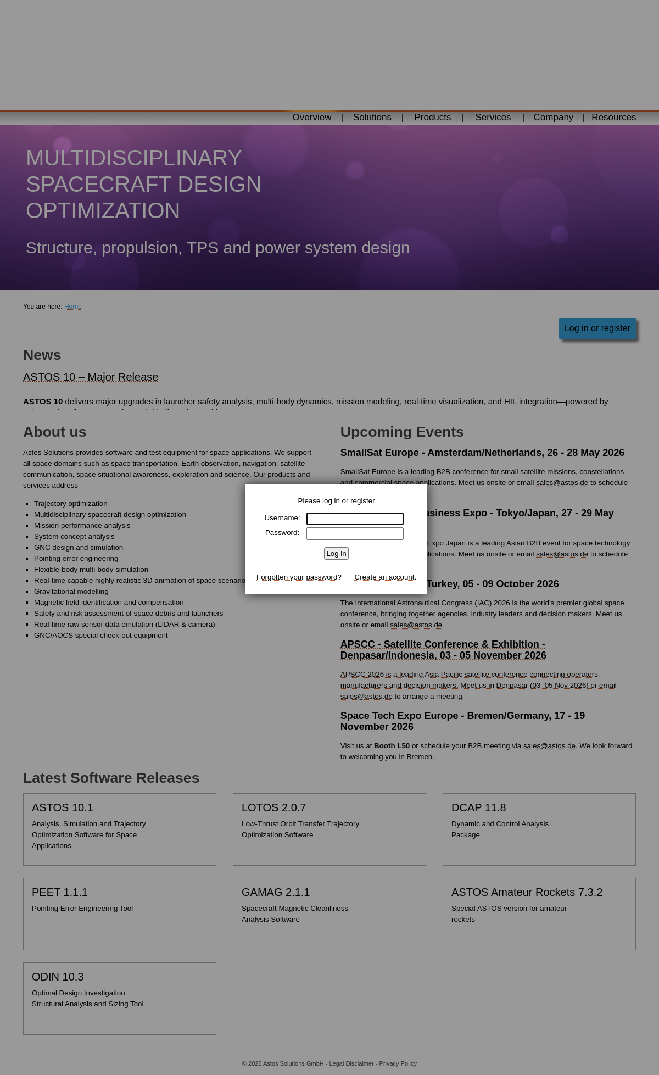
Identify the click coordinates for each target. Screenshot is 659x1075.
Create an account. (386, 577)
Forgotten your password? (299, 577)
